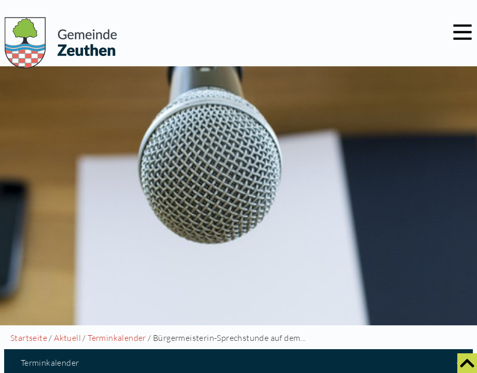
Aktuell (67, 338)
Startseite (28, 338)
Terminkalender (117, 338)
